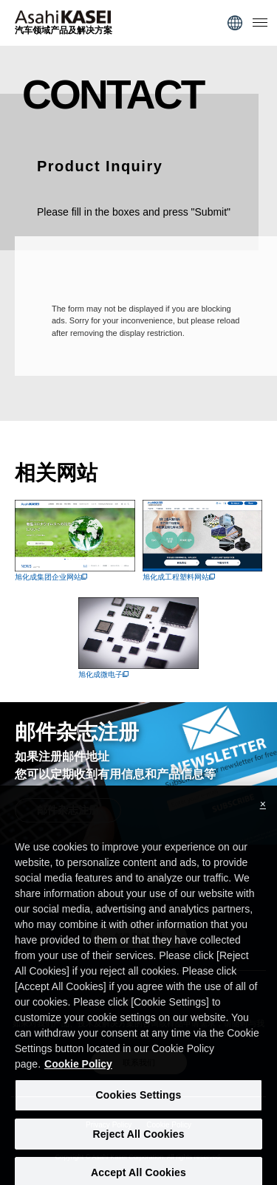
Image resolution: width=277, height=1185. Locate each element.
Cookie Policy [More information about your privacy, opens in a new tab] (78, 1072)
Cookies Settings (139, 1103)
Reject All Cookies (138, 1141)
